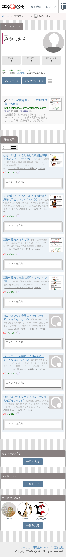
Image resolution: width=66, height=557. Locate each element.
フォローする (11, 80)
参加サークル (51, 60)
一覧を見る (33, 461)
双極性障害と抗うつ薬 (16, 239)
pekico (25, 519)
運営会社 (59, 547)
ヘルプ (48, 547)
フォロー (11, 60)
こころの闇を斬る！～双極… (22, 168)
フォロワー (31, 60)
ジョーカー (41, 519)
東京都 (21, 72)
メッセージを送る (34, 80)
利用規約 (37, 547)
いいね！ (11, 172)
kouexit (9, 519)
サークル (25, 547)
